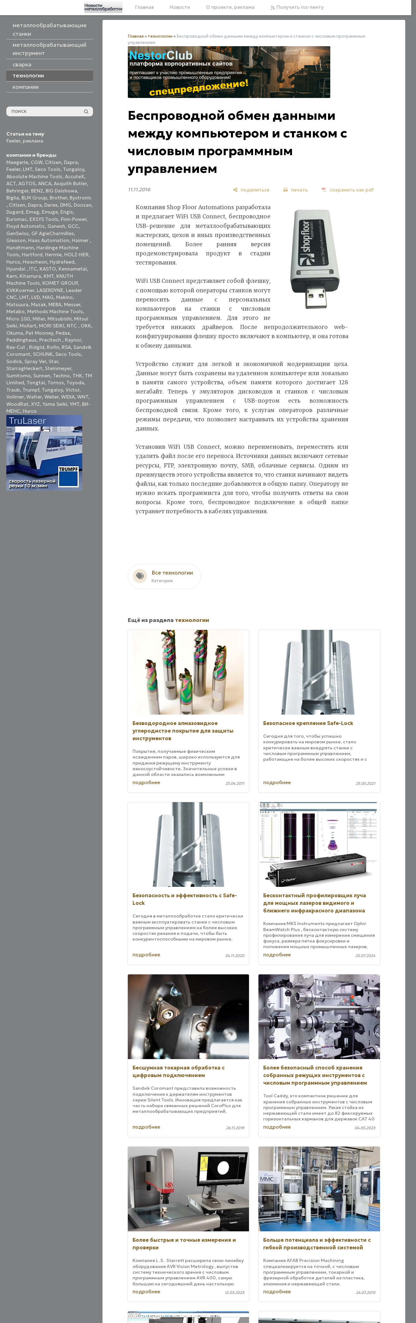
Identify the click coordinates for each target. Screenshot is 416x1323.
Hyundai (16, 269)
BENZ (37, 191)
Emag (32, 212)
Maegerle (17, 162)
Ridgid (36, 347)
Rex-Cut (16, 347)
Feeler (13, 141)
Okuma (14, 333)
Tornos (55, 383)
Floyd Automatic (25, 226)
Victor (72, 390)
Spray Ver (35, 361)
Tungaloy (73, 169)
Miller (39, 319)
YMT (74, 404)
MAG (47, 297)
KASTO (48, 269)
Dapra (71, 162)
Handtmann (20, 248)
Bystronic (80, 198)
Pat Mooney (39, 333)
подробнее (146, 782)
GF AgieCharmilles (52, 233)
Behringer (17, 191)
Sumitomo (18, 376)
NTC (72, 326)
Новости (180, 7)
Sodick (14, 361)
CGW (36, 162)
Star (53, 361)
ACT (11, 183)
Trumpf (30, 390)
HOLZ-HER (76, 255)
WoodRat (17, 404)
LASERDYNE (50, 290)
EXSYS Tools (43, 219)
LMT (27, 169)
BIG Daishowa (61, 191)
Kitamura (30, 276)
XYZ (35, 404)
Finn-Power (73, 219)
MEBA (54, 305)
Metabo (15, 311)
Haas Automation (48, 240)
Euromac (16, 219)
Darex (51, 205)
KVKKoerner (20, 290)
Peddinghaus (21, 340)
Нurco (30, 411)
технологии (160, 36)
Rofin (53, 347)
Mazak (38, 305)
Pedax (63, 333)
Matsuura (17, 305)
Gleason (16, 240)
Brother (58, 198)
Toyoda (75, 383)
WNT (82, 397)
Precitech (50, 340)
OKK (86, 326)
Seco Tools (47, 169)
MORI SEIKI (51, 326)
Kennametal (73, 269)
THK (77, 376)
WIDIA (68, 397)
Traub (13, 390)
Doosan (82, 205)
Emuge (50, 212)
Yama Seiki (54, 404)
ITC (33, 269)
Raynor (73, 340)
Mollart (28, 326)
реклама (33, 141)
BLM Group (34, 198)
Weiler (51, 397)
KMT (49, 276)
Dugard (14, 212)
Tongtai (36, 383)
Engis (66, 212)
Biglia (12, 198)
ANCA (44, 183)
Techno (61, 376)
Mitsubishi (59, 319)
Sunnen (41, 376)
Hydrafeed (62, 262)
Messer (72, 305)
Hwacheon (35, 262)
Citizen (53, 162)
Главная (144, 7)
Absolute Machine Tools (34, 177)
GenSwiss (17, 233)
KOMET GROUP (60, 283)
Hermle (53, 255)
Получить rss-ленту (297, 7)
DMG (65, 205)
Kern (11, 276)
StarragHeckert (24, 368)
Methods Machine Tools (55, 311)
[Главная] (103, 7)
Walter (34, 397)
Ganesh (56, 226)
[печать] (295, 189)
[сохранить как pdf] (347, 189)
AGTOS (26, 183)
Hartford (32, 255)
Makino (64, 297)
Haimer (81, 240)
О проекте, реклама (230, 7)
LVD (35, 297)
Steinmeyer (58, 368)
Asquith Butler (70, 183)
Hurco (13, 262)
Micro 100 (18, 319)
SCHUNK (43, 354)
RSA (66, 347)
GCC (73, 226)
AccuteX (74, 177)
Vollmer (15, 397)
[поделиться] (251, 189)
